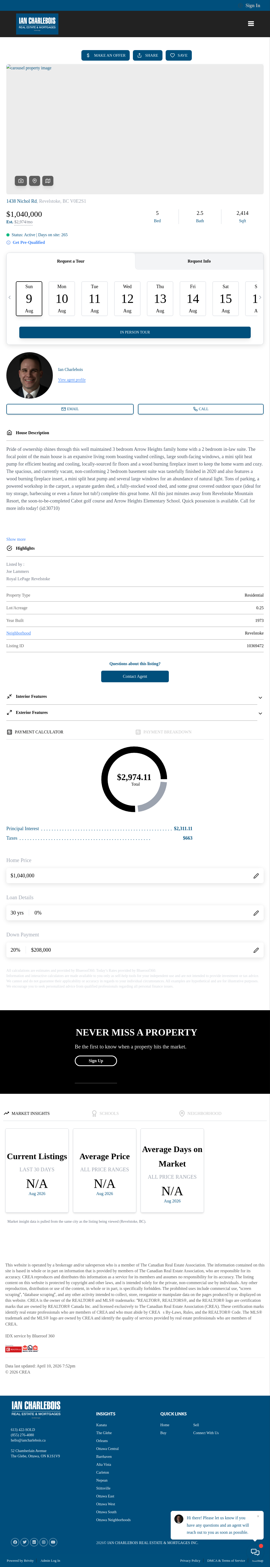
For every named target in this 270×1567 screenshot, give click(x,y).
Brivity (29, 1561)
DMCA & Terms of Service (226, 1561)
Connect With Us (206, 1433)
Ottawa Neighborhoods (113, 1520)
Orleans (102, 1441)
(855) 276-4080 (22, 1435)
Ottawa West (105, 1504)
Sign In (249, 5)
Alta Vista (103, 1465)
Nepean (102, 1480)
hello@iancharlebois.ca (28, 1440)
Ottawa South (106, 1512)
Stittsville (103, 1488)
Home (164, 1425)
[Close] (258, 1516)
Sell (196, 1425)
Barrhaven (103, 1457)
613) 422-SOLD (23, 1430)
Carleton (102, 1472)
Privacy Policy (190, 1561)
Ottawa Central (107, 1449)
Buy (163, 1433)
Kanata (101, 1425)
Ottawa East (105, 1496)
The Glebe (104, 1433)
